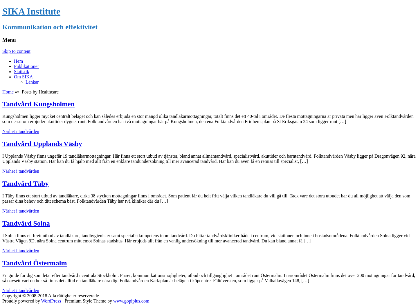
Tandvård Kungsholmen (38, 104)
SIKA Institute (31, 11)
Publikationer (26, 66)
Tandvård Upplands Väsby (42, 143)
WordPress (51, 300)
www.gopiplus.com (131, 300)
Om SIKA (23, 76)
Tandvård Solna (26, 223)
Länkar (32, 82)
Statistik (21, 71)
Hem (18, 61)
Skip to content (16, 51)
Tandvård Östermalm (34, 263)
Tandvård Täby (25, 183)
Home (8, 91)
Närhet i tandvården (20, 131)
